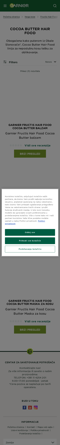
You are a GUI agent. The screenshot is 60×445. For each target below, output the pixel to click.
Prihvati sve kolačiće (30, 240)
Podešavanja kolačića (30, 249)
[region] (29, 222)
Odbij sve (30, 232)
